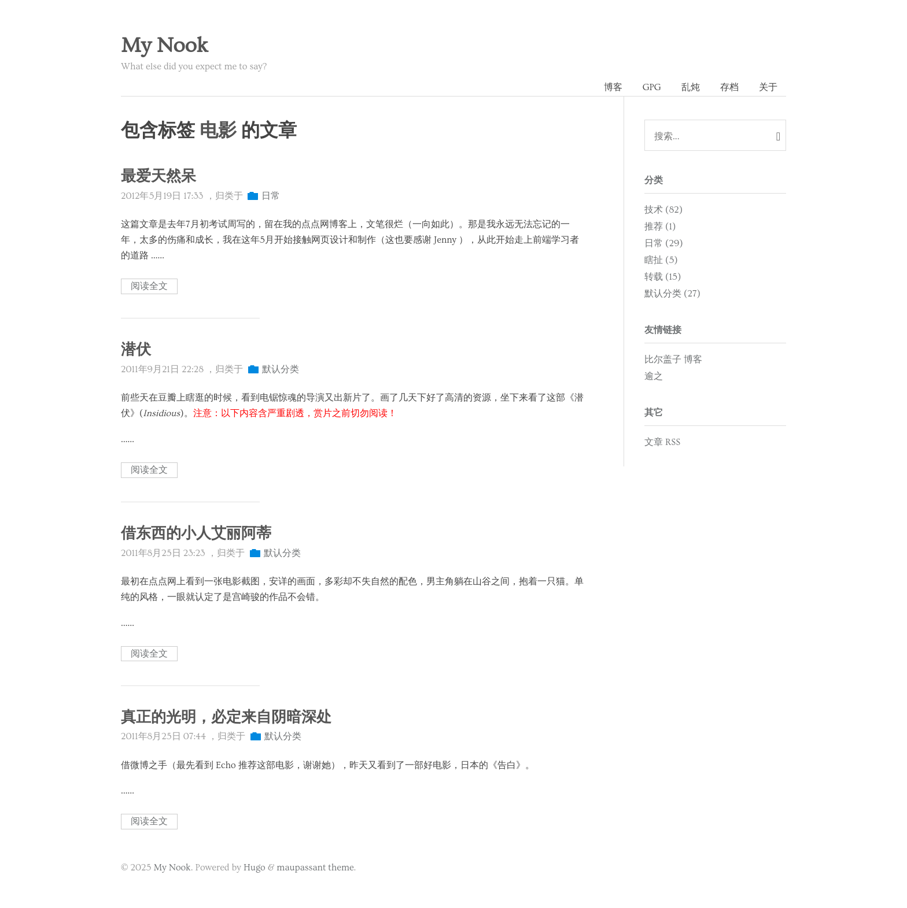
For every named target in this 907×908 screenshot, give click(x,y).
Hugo (255, 867)
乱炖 (690, 87)
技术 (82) (663, 210)
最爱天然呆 (158, 176)
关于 (768, 87)
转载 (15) (662, 277)
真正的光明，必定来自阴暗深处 (226, 717)
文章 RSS (662, 442)
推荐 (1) (660, 226)
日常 (270, 196)
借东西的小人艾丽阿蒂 (196, 533)
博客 (613, 87)
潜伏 (136, 350)
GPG (652, 87)
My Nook (164, 46)
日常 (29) (663, 243)
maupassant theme (314, 867)
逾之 (653, 376)
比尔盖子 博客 (673, 359)
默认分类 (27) (672, 293)
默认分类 (280, 369)
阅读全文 (149, 286)
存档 (729, 87)
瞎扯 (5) (661, 260)
